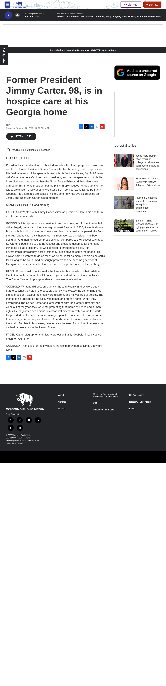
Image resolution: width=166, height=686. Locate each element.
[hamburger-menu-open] (7, 5)
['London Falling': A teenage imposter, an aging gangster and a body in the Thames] (124, 225)
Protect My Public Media (139, 402)
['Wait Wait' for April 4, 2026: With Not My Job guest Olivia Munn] (124, 183)
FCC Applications (136, 395)
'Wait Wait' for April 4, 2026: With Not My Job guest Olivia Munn (148, 182)
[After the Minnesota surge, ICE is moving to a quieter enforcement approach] (124, 202)
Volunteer (131, 4)
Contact (62, 402)
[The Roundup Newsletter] (137, 114)
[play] (8, 15)
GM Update (4, 55)
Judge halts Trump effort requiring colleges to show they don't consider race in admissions (147, 162)
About (61, 395)
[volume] (17, 15)
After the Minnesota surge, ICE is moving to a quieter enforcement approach (147, 204)
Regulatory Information (104, 410)
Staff (95, 403)
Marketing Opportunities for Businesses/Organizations (106, 395)
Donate (153, 4)
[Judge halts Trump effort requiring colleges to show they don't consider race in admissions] (124, 160)
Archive (131, 409)
